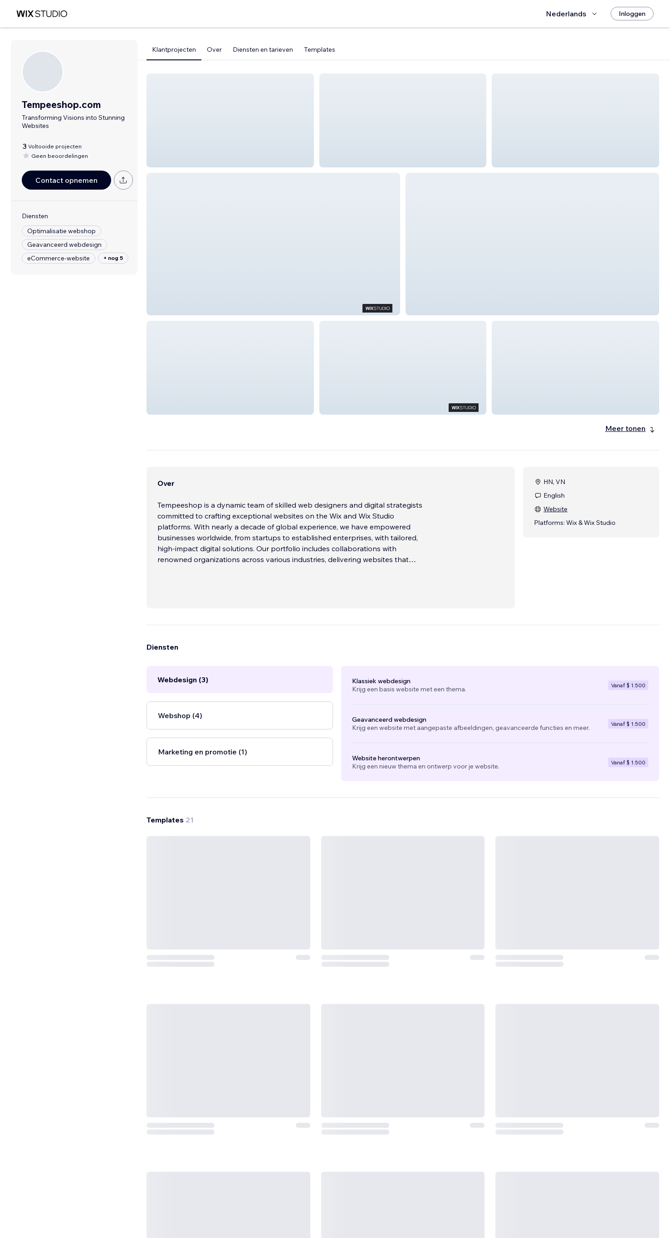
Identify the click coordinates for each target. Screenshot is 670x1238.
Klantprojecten (174, 49)
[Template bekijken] (207, 922)
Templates (319, 49)
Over (214, 49)
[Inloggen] (632, 13)
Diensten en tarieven (263, 49)
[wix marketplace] (41, 14)
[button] (230, 120)
